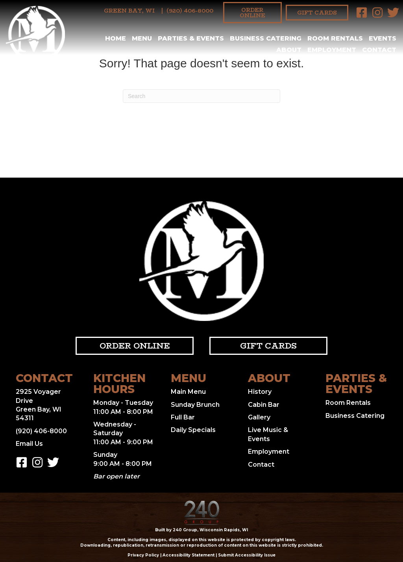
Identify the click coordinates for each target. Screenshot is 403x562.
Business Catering (355, 415)
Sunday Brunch (195, 404)
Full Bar (183, 417)
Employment (268, 451)
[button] (362, 13)
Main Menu (188, 391)
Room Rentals (348, 402)
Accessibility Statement (188, 555)
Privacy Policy (143, 555)
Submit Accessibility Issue (246, 555)
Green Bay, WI (129, 10)
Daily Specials (193, 430)
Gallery (259, 417)
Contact (261, 464)
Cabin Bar (263, 404)
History (260, 391)
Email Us (29, 443)
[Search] (201, 96)
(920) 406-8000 (189, 10)
